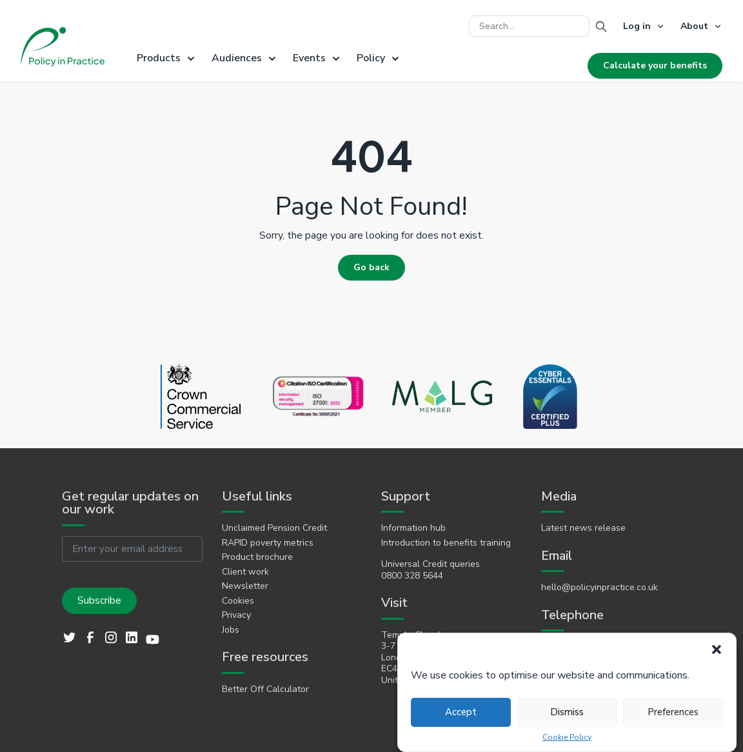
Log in (637, 26)
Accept (461, 712)
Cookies (238, 601)
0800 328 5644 (412, 576)
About (694, 26)
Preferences (673, 712)
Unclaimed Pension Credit (274, 528)
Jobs (230, 630)
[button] (716, 649)
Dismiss (567, 712)
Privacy (236, 615)
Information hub (413, 528)
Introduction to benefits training (446, 543)
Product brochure (257, 557)
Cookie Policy (566, 737)
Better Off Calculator (265, 689)
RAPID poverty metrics (267, 543)
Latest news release (583, 528)
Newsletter (245, 586)
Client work (245, 572)
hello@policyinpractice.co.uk (599, 587)
